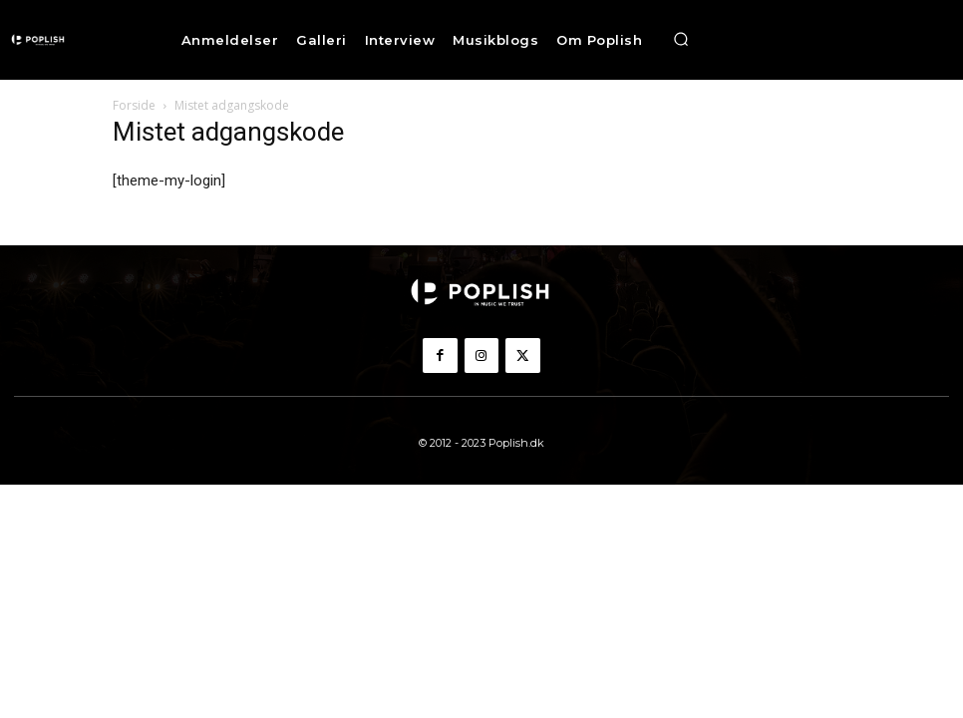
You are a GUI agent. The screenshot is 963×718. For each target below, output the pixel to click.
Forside (134, 105)
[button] (681, 40)
